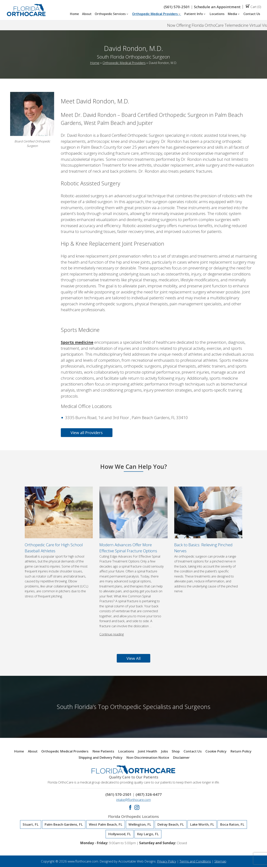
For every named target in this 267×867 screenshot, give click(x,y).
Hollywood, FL (119, 834)
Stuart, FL (31, 824)
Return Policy (240, 751)
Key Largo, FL (148, 834)
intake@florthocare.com (133, 799)
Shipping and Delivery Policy (100, 757)
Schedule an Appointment (217, 6)
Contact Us (251, 14)
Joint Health (147, 751)
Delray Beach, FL (170, 824)
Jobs (164, 751)
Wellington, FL (139, 824)
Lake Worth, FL (202, 824)
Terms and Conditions (195, 861)
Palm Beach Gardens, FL (63, 824)
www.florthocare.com (83, 861)
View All (133, 658)
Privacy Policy (166, 861)
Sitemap (220, 861)
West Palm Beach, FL (105, 824)
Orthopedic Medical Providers (156, 14)
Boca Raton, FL (232, 824)
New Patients (103, 751)
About (87, 14)
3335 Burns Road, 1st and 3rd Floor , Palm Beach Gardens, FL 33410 (126, 417)
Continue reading (111, 634)
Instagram (136, 807)
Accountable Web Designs (137, 861)
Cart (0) (253, 6)
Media (234, 14)
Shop (176, 751)
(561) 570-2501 (177, 6)
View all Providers (87, 432)
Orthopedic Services (112, 14)
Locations (217, 14)
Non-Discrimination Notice (147, 757)
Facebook (130, 807)
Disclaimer (181, 757)
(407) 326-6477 (149, 794)
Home (74, 14)
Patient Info (195, 14)
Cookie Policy (215, 751)
